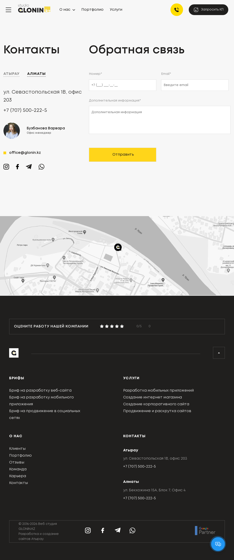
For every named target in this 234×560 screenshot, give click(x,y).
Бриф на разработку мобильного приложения (41, 401)
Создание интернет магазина (152, 397)
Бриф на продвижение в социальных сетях (44, 414)
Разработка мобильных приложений (158, 390)
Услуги (116, 9)
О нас (64, 9)
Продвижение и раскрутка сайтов (157, 411)
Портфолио (92, 9)
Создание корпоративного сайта (156, 404)
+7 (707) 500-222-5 (25, 110)
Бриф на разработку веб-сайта (40, 390)
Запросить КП (208, 9)
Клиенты (17, 448)
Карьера (17, 476)
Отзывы (16, 462)
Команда (18, 469)
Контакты (18, 483)
